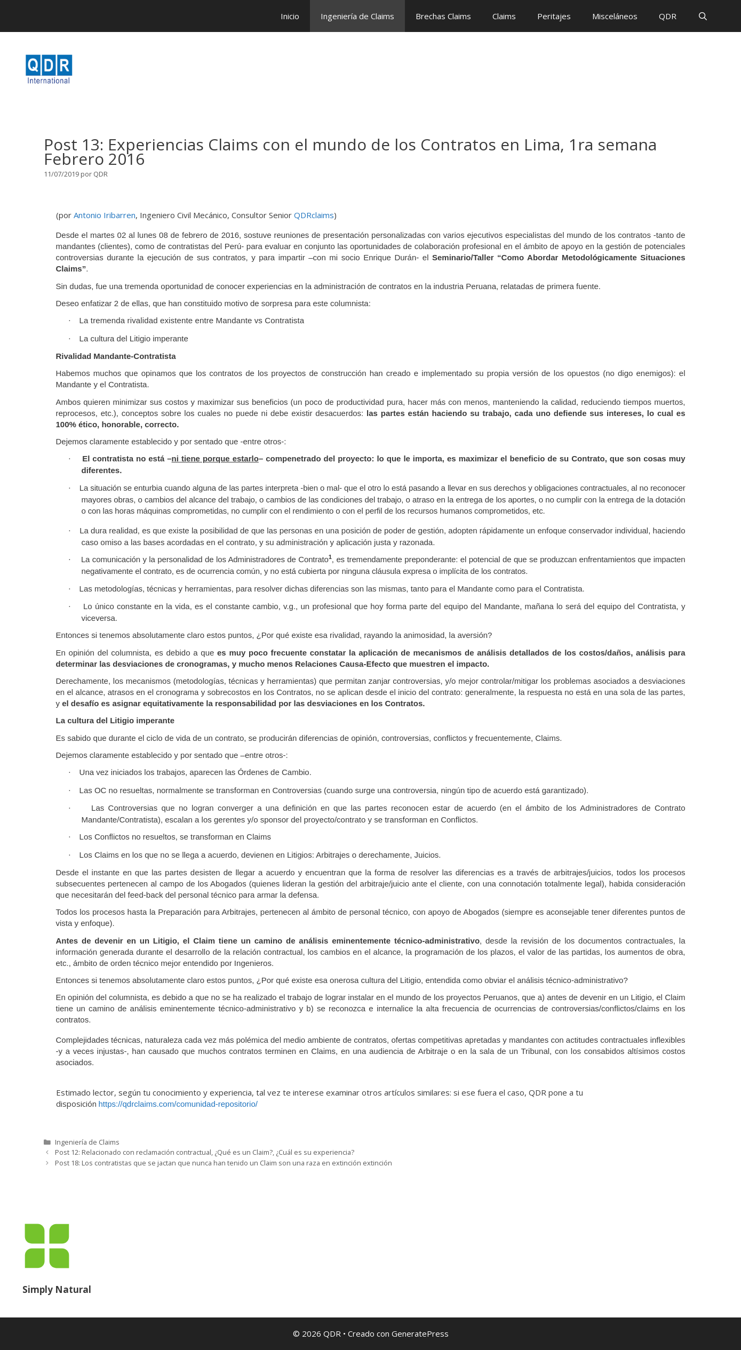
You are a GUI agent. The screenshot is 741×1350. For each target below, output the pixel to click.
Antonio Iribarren (105, 215)
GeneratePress (420, 1333)
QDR (667, 16)
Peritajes (554, 16)
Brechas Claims (443, 16)
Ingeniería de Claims (357, 16)
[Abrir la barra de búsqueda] (703, 16)
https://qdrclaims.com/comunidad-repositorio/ (178, 1103)
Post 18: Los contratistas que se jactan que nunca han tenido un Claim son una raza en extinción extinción (223, 1163)
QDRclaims (314, 215)
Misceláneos (615, 16)
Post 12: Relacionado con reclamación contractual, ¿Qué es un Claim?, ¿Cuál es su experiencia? (204, 1152)
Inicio (290, 16)
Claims (504, 16)
